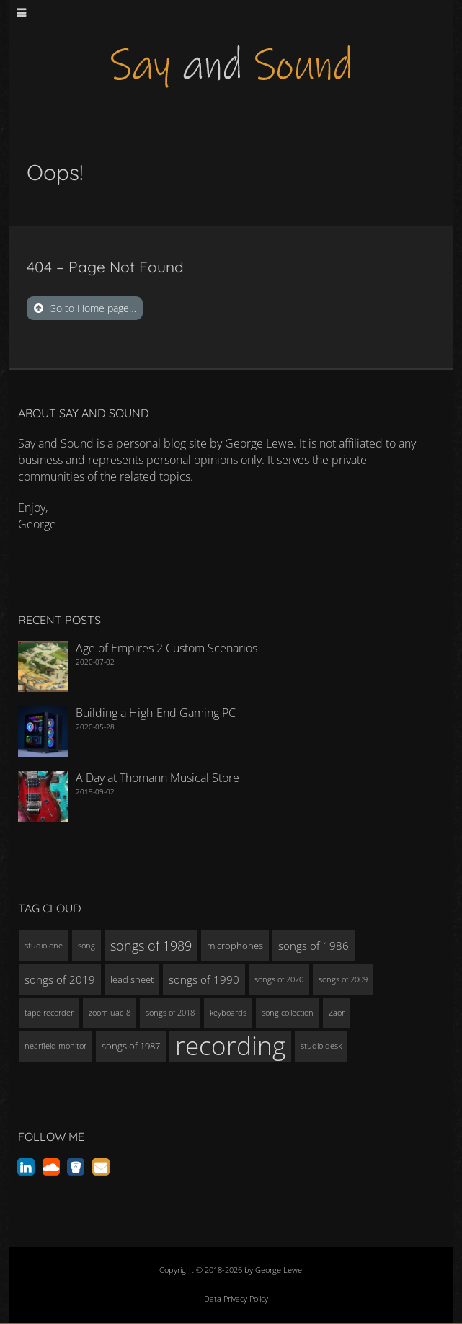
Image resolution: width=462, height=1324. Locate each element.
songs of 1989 (151, 945)
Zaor (337, 1013)
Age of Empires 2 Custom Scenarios (166, 648)
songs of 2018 (170, 1013)
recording (230, 1046)
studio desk (321, 1046)
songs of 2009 (343, 979)
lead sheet (132, 979)
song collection (288, 1013)
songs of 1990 (204, 979)
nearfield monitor (55, 1046)
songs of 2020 (278, 979)
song (86, 946)
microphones (235, 945)
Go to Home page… (92, 308)
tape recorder (49, 1013)
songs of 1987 (131, 1045)
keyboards (228, 1013)
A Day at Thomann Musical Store (157, 778)
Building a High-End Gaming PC (156, 713)
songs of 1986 (313, 946)
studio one (44, 946)
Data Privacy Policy (236, 1298)
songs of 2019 (60, 979)
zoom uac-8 (109, 1013)
